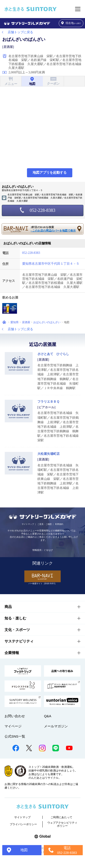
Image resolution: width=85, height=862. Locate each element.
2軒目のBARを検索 (54, 229)
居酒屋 (26, 322)
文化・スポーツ (17, 630)
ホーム (4, 322)
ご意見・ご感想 (44, 524)
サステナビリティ (19, 641)
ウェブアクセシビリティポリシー (62, 824)
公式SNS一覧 (15, 736)
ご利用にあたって (61, 817)
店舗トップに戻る (20, 32)
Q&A (47, 716)
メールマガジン (56, 726)
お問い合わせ (15, 716)
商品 (8, 607)
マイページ (13, 726)
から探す (71, 23)
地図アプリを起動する (50, 172)
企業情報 (12, 653)
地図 (24, 850)
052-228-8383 (42, 210)
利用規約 (59, 524)
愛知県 (14, 322)
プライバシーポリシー (23, 824)
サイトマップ (28, 524)
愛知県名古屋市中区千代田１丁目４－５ (50, 263)
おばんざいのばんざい (47, 322)
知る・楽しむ (15, 618)
